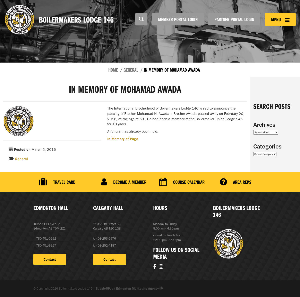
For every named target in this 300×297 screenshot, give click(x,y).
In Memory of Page (122, 138)
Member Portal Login (178, 19)
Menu (280, 19)
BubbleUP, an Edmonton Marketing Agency (129, 288)
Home (113, 70)
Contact (50, 259)
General (130, 70)
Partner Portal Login (234, 19)
